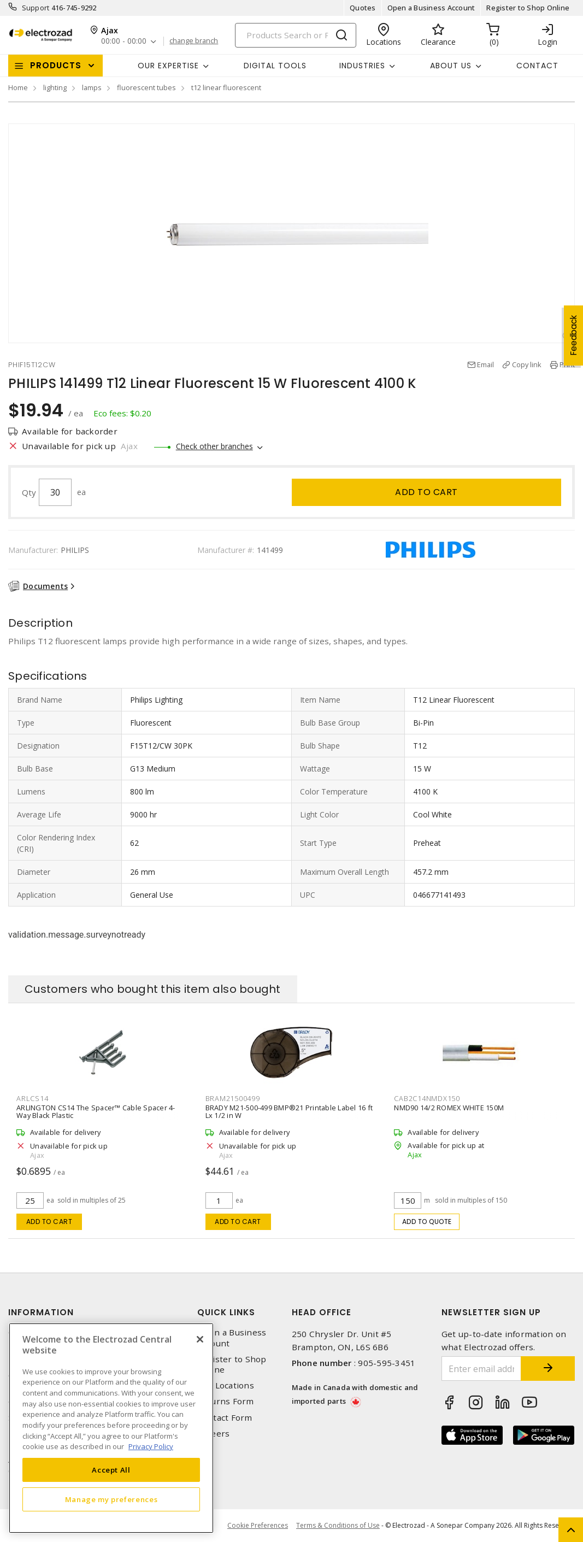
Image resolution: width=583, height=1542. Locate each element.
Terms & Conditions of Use (338, 1525)
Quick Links (226, 1312)
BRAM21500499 (232, 1098)
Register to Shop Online (527, 8)
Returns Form (225, 1401)
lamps (92, 87)
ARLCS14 (32, 1098)
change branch (193, 41)
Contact (537, 65)
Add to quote (427, 1221)
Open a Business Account (431, 8)
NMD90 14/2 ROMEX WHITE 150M (449, 1108)
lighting (55, 87)
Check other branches (214, 446)
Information (41, 1312)
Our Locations (225, 1385)
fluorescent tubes (146, 87)
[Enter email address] (481, 1368)
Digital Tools (275, 65)
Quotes (363, 8)
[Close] (200, 1339)
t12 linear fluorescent (226, 87)
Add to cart (426, 492)
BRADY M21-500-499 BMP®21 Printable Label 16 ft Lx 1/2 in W (289, 1111)
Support (36, 8)
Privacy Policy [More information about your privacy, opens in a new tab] (150, 1446)
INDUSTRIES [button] (362, 65)
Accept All (111, 1470)
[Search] (295, 35)
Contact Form (224, 1417)
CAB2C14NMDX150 (427, 1098)
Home (18, 87)
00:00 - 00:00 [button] (123, 41)
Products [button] (55, 65)
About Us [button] (451, 65)
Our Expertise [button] (168, 65)
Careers (213, 1433)
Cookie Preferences (257, 1525)
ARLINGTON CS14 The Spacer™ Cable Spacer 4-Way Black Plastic (95, 1111)
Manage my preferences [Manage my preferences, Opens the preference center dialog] (111, 1499)
